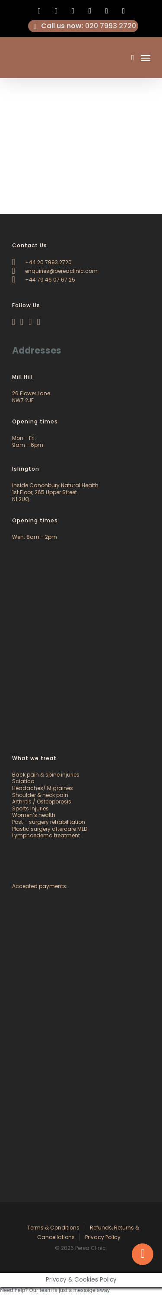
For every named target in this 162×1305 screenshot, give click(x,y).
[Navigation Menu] (145, 57)
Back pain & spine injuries (45, 774)
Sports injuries (30, 808)
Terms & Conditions (53, 1227)
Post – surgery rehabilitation (48, 822)
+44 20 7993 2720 (42, 262)
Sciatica (23, 781)
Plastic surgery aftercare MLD (49, 829)
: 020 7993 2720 (83, 26)
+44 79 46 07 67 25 (43, 279)
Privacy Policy (103, 1237)
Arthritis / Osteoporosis (41, 801)
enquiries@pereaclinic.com (55, 271)
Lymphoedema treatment (46, 835)
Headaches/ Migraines (42, 788)
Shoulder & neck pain (40, 795)
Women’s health (33, 815)
